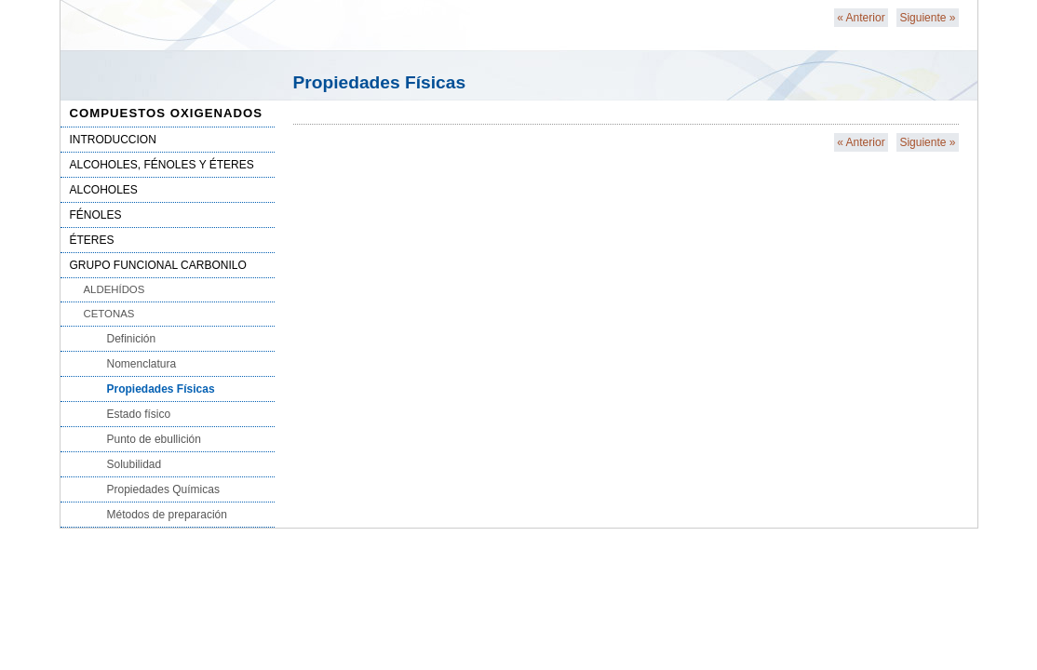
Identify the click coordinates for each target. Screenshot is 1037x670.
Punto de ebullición (154, 439)
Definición (131, 338)
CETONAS (109, 313)
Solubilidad (134, 464)
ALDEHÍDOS (114, 289)
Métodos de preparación (167, 514)
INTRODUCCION (113, 139)
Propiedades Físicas (161, 388)
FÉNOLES (96, 214)
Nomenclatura (142, 363)
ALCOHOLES (104, 189)
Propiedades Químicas (163, 489)
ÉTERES (92, 240)
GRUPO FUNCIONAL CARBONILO (158, 265)
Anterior (860, 17)
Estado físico (139, 414)
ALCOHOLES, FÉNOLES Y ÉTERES (162, 164)
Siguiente (927, 17)
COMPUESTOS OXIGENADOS (166, 113)
